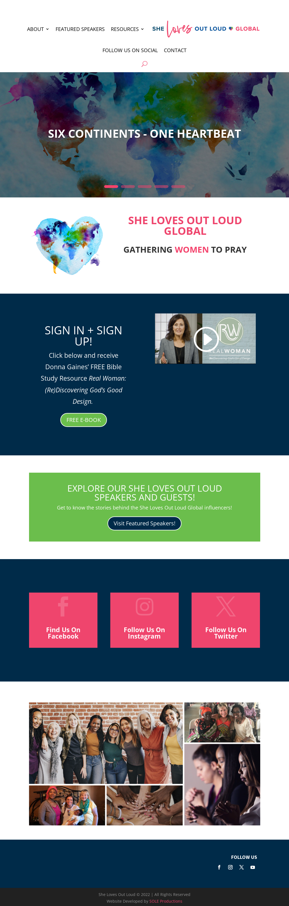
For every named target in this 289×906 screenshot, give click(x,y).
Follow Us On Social (130, 50)
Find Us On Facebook (63, 633)
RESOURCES (125, 29)
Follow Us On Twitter (226, 633)
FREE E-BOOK (83, 420)
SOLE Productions (165, 901)
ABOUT (35, 29)
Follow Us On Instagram (144, 633)
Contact (175, 50)
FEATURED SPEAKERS (80, 29)
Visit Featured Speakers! (144, 523)
